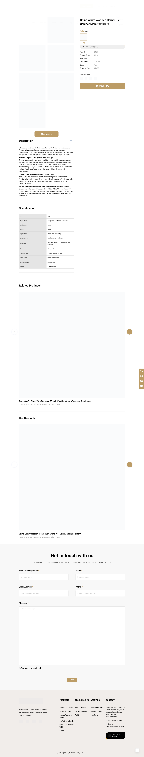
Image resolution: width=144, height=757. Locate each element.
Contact (101, 11)
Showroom (90, 11)
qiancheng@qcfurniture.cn (115, 726)
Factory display (80, 707)
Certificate (94, 715)
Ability (77, 715)
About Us (79, 11)
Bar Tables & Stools (67, 721)
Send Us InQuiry (86, 2)
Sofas (62, 731)
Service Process (81, 711)
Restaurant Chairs (66, 711)
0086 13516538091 (110, 2)
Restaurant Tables (66, 707)
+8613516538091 (117, 720)
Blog (70, 11)
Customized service (114, 735)
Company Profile (96, 711)
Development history (97, 707)
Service (53, 11)
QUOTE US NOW (102, 86)
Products (43, 11)
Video (62, 11)
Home (33, 11)
